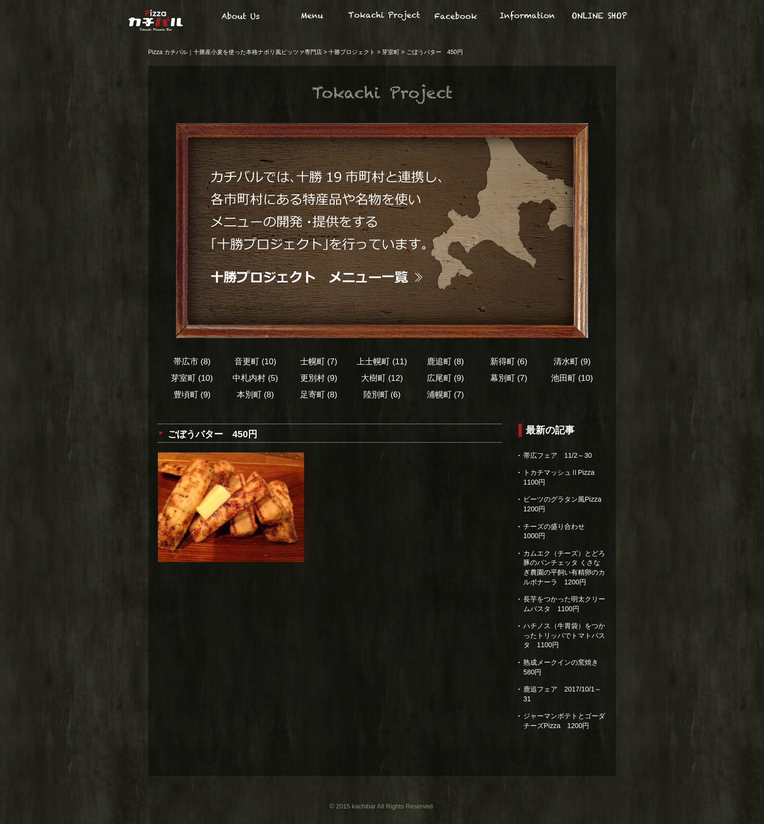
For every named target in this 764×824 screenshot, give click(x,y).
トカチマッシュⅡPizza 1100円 (562, 477)
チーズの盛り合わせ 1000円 (557, 531)
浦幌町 (445, 394)
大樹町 (382, 378)
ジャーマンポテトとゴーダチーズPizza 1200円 (564, 721)
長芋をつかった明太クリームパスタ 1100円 (564, 604)
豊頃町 (192, 394)
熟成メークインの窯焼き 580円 (560, 667)
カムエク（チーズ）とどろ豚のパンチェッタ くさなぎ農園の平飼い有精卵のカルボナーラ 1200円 (564, 567)
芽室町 (192, 378)
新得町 (509, 361)
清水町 (572, 361)
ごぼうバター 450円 (212, 434)
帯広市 (192, 361)
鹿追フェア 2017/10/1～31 (562, 694)
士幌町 (319, 361)
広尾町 (445, 378)
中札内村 (255, 378)
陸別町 (382, 394)
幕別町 (509, 378)
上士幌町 (382, 361)
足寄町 (319, 394)
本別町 (255, 394)
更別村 (319, 378)
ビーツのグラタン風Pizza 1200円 (564, 504)
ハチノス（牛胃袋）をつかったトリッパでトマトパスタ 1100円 (564, 635)
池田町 (572, 378)
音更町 (255, 361)
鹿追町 (445, 361)
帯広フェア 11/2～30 (557, 455)
